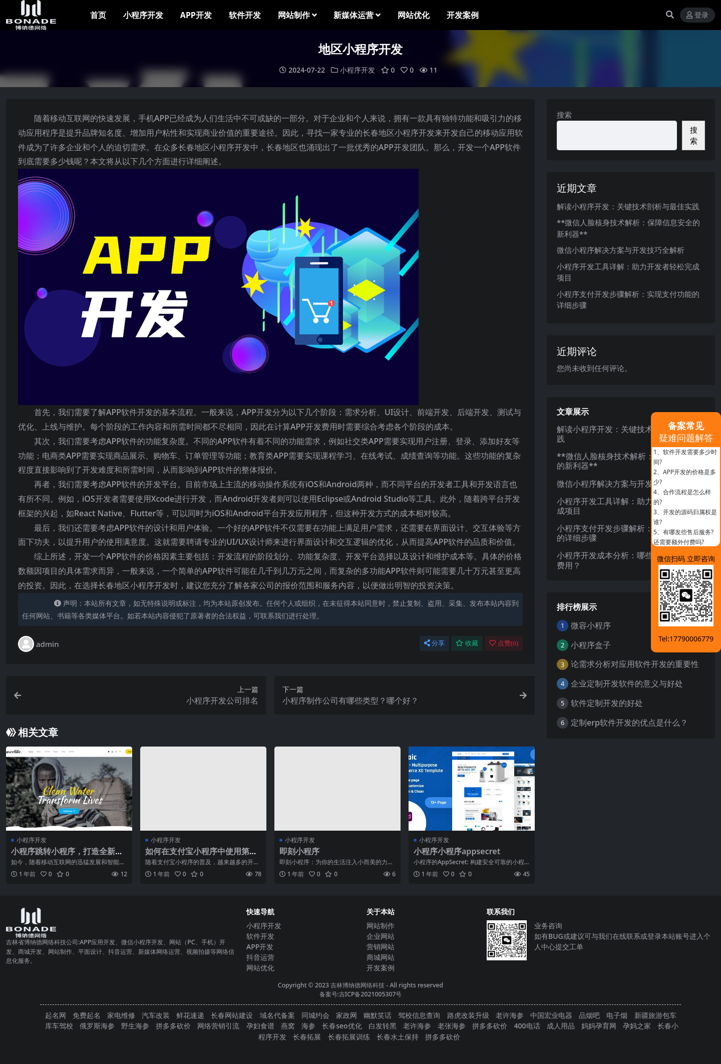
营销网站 (381, 946)
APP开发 (259, 946)
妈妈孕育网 (598, 1025)
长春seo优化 (342, 1025)
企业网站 (381, 936)
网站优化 (260, 967)
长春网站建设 (232, 1014)
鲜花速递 (190, 1014)
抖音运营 (260, 957)
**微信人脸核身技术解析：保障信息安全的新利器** (629, 461)
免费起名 (87, 1014)
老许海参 (510, 1014)
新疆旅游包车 (655, 1014)
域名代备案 (277, 1014)
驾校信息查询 (419, 1014)
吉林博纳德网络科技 (357, 985)
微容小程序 (591, 625)
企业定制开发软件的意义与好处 (627, 683)
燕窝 (288, 1025)
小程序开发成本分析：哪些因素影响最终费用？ (629, 560)
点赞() (503, 643)
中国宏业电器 (551, 1014)
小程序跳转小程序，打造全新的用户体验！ (67, 856)
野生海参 (135, 1025)
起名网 (55, 1014)
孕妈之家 (637, 1025)
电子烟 (616, 1014)
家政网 (346, 1014)
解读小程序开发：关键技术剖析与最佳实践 (628, 206)
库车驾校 (59, 1025)
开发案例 (381, 967)
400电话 (527, 1025)
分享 (434, 643)
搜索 (564, 115)
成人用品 (561, 1025)
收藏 (467, 643)
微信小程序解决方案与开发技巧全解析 (620, 250)
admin (38, 644)
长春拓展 (307, 1036)
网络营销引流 (218, 1025)
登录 (697, 15)
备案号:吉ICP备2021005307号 (360, 994)
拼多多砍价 (173, 1025)
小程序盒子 (591, 644)
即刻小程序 (299, 851)
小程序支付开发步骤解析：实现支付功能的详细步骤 (629, 533)
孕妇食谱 (260, 1025)
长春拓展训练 (349, 1036)
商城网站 (381, 957)
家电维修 (121, 1014)
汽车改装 (156, 1014)
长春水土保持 (398, 1036)
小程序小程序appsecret (457, 851)
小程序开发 (357, 70)
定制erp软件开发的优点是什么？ (629, 722)
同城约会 (315, 1014)
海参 (308, 1025)
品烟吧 (589, 1014)
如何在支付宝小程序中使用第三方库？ (201, 856)
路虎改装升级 (468, 1014)
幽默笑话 (378, 1014)
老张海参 (452, 1025)
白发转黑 (383, 1025)
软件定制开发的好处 (607, 702)
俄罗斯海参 (97, 1025)
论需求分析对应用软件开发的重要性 (635, 663)
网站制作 (381, 925)
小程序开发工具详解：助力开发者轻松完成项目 (629, 505)
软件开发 (260, 936)
